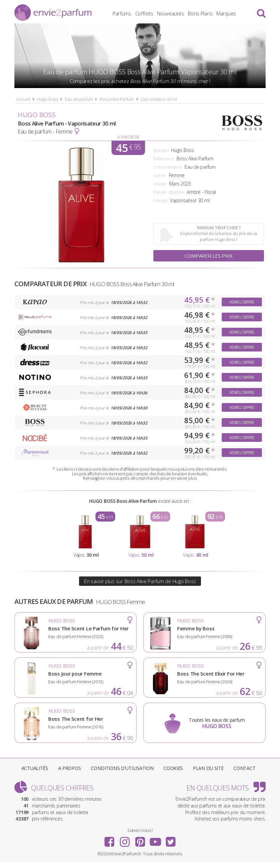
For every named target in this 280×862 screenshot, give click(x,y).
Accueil (23, 99)
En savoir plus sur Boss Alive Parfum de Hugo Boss (140, 581)
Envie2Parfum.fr (52, 12)
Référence (163, 159)
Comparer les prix (209, 255)
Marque (160, 150)
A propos (69, 768)
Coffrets (144, 13)
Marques (226, 13)
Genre (159, 175)
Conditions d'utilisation (122, 768)
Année (159, 184)
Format (160, 201)
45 (128, 148)
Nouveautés (170, 13)
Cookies (173, 768)
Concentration (167, 167)
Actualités (34, 768)
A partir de (128, 137)
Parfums (122, 13)
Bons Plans (200, 13)
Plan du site (208, 768)
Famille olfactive (168, 192)
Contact (244, 768)
